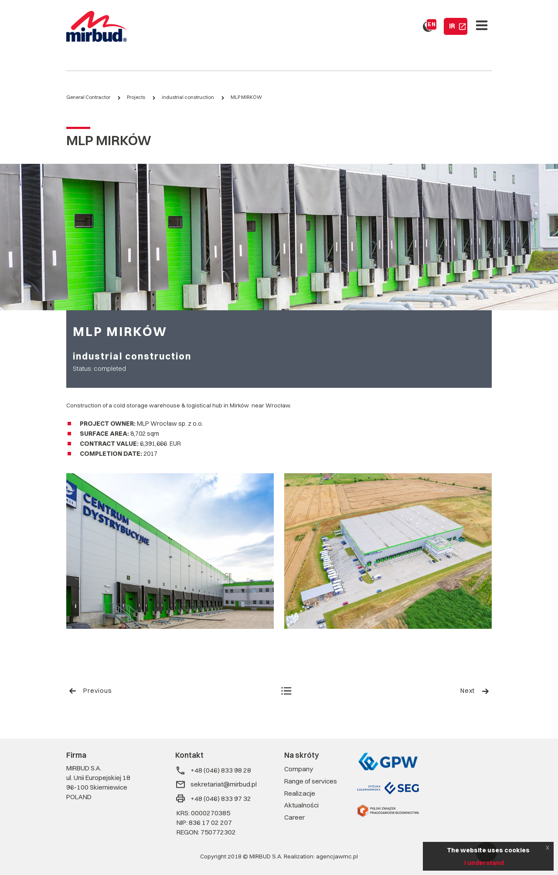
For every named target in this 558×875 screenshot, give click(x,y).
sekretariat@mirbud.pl (216, 784)
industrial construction (188, 97)
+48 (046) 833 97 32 (213, 798)
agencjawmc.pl (337, 856)
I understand (484, 863)
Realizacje (299, 793)
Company (298, 769)
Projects (136, 97)
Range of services (310, 781)
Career (294, 817)
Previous (90, 691)
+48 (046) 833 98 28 (213, 770)
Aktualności (301, 805)
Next (475, 691)
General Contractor (88, 97)
